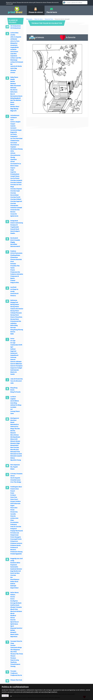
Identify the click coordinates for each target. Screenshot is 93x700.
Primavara (14, 541)
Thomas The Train (16, 654)
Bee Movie (13, 90)
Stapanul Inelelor (16, 628)
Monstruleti (14, 445)
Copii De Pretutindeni (14, 173)
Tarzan (12, 645)
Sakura (12, 594)
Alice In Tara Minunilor (14, 42)
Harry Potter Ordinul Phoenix (16, 312)
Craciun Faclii (15, 197)
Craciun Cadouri (16, 182)
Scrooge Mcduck (15, 603)
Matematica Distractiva (14, 425)
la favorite (67, 37)
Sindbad (13, 615)
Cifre (12, 151)
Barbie (12, 81)
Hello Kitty (14, 325)
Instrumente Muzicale (14, 371)
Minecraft (14, 439)
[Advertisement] (58, 18)
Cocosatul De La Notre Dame (15, 165)
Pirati (12, 510)
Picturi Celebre (15, 501)
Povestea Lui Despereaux (14, 534)
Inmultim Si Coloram (14, 356)
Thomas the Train (49, 19)
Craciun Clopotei (16, 189)
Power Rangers (15, 537)
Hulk (12, 334)
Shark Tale (14, 609)
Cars (12, 119)
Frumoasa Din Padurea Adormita (16, 273)
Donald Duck (14, 229)
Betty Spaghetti (15, 98)
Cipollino (13, 159)
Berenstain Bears (16, 96)
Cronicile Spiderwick (14, 215)
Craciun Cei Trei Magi (15, 185)
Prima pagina (29, 19)
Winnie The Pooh (16, 680)
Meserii (13, 433)
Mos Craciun (14, 447)
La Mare (13, 396)
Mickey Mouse (15, 437)
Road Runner (14, 579)
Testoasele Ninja (16, 647)
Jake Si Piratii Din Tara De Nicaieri (16, 380)
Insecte (12, 359)
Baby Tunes (14, 77)
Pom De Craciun (15, 526)
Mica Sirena (14, 435)
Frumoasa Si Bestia (14, 277)
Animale (13, 49)
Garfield (13, 287)
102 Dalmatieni (15, 28)
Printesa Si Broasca (14, 548)
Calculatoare (14, 115)
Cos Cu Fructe (14, 178)
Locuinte (13, 407)
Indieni (13, 349)
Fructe (12, 270)
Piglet (12, 505)
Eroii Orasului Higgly (15, 241)
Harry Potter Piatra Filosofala (16, 316)
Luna (12, 413)
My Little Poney (15, 460)
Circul (12, 161)
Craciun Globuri (15, 199)
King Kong (13, 388)
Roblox (12, 583)
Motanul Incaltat (16, 454)
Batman (13, 83)
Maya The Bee (15, 428)
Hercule (13, 327)
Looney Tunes (15, 411)
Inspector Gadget (16, 368)
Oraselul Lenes (15, 480)
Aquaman (13, 56)
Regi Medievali (15, 571)
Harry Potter (14, 304)
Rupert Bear (14, 588)
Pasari (12, 491)
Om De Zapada (15, 478)
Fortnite (13, 263)
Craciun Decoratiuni (14, 194)
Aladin (12, 35)
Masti (12, 422)
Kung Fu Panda (15, 392)
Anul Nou (13, 53)
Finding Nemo (15, 255)
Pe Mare (13, 495)
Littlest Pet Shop (15, 405)
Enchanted (14, 238)
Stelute (12, 630)
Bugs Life (13, 111)
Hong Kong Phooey (16, 329)
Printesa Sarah (15, 545)
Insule (12, 374)
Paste (12, 493)
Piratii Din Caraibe (14, 513)
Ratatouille (14, 567)
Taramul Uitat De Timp (16, 642)
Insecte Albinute (16, 361)
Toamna (13, 658)
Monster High (15, 443)
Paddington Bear (16, 487)
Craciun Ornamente (14, 204)
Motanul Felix (15, 451)
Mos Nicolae (14, 449)
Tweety (12, 666)
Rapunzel (13, 565)
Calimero (13, 117)
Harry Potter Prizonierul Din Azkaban (15, 321)
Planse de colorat (38, 19)
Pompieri (13, 528)
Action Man (14, 33)
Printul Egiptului (16, 554)
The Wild (13, 652)
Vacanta (13, 671)
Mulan (12, 458)
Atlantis (13, 70)
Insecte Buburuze (16, 363)
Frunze (12, 280)
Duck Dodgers (15, 231)
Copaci (12, 168)
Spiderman (14, 624)
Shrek (12, 613)
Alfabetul (13, 39)
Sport (12, 626)
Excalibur (13, 244)
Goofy (12, 291)
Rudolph (13, 586)
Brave (12, 104)
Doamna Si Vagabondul (14, 226)
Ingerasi (13, 351)
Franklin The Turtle (15, 267)
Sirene (12, 617)
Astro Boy (13, 68)
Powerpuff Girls (15, 539)
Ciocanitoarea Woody (15, 156)
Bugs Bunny (14, 108)
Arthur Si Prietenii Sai (16, 63)
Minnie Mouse (15, 441)
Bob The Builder (15, 100)
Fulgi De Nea (14, 282)
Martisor (13, 420)
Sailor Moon (14, 592)
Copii (12, 170)
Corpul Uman (14, 176)
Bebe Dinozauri (15, 85)
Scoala (12, 597)
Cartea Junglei (15, 122)
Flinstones (14, 257)
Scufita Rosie (14, 605)
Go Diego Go (14, 289)
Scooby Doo (14, 601)
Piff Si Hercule (15, 503)
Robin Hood (14, 581)
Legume (13, 399)
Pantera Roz (14, 489)
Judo (12, 383)
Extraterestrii (15, 246)
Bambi (12, 79)
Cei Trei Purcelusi (16, 138)
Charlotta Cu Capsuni (14, 146)
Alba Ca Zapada (15, 37)
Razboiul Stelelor (16, 569)
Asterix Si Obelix (16, 66)
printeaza (36, 37)
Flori (12, 261)
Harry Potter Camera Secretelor (16, 308)
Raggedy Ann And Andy (16, 559)
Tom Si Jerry (14, 660)
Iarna (12, 338)
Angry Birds (14, 47)
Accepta (5, 696)
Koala (12, 390)
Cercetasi (13, 142)
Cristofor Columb (16, 207)
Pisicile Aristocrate (14, 517)
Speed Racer (14, 622)
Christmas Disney (16, 149)
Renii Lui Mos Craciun (15, 574)
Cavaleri (13, 128)
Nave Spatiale (15, 465)
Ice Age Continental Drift (16, 344)
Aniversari (14, 51)
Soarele (13, 620)
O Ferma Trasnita (16, 473)
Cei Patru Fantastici (13, 135)
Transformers (15, 664)
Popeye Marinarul (16, 531)
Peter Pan (13, 497)
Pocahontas (14, 522)
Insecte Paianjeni (16, 366)
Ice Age (12, 340)
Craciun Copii (15, 191)
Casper (12, 124)
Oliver (12, 476)
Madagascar (14, 418)
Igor (11, 347)
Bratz (12, 102)
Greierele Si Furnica (14, 294)
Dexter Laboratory (16, 223)
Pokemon (13, 524)
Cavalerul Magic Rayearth (16, 131)
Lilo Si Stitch (14, 401)
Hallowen (13, 300)
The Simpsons (15, 649)
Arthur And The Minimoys (15, 59)
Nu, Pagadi (14, 467)
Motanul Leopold (16, 456)
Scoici (12, 599)
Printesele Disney (16, 551)
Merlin (12, 431)
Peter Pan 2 (14, 499)
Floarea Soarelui (16, 259)
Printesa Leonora (16, 543)
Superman (13, 636)
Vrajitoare (14, 673)
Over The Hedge (15, 482)
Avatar (12, 72)
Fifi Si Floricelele (16, 253)
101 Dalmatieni (15, 26)
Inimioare (13, 353)
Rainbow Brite (15, 562)
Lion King (13, 403)
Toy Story (13, 662)
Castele (12, 126)
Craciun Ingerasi (16, 201)
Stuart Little (14, 634)
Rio (11, 577)
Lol (11, 409)
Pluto (12, 520)
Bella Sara (13, 92)
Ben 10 (12, 94)
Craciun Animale (16, 180)
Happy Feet (14, 302)
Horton (12, 332)
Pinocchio (13, 508)
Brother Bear (14, 106)
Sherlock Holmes (16, 611)
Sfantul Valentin (16, 607)
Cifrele (12, 153)
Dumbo (12, 233)
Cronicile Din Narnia (15, 211)
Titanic (12, 656)
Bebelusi (13, 88)
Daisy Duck (14, 221)
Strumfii (13, 632)
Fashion (13, 251)
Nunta (12, 469)
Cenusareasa (14, 140)
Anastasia (13, 45)
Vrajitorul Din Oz (16, 675)
